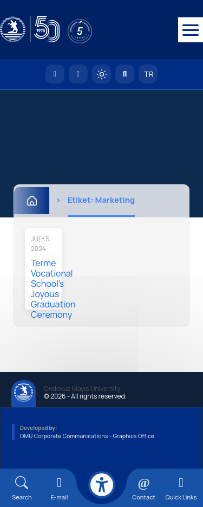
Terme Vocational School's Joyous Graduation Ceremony (53, 289)
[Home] (31, 201)
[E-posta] (78, 74)
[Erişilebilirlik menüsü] (101, 484)
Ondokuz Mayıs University (82, 389)
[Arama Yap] (124, 74)
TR (148, 74)
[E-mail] (59, 488)
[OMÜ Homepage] (54, 74)
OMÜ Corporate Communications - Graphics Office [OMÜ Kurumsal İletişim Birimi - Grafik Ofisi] (87, 436)
